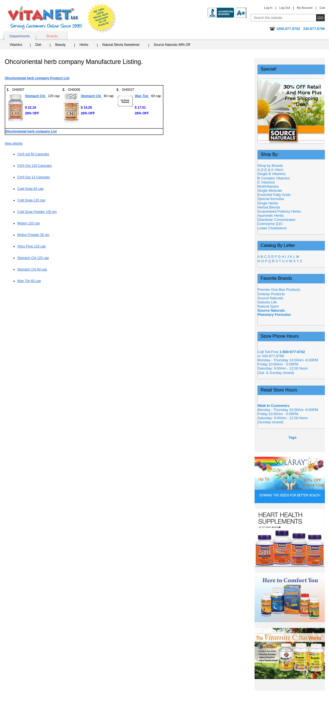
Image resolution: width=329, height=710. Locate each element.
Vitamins (16, 45)
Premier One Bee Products (279, 290)
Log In (268, 7)
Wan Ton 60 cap (29, 281)
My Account (305, 7)
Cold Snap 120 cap (31, 200)
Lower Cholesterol (272, 228)
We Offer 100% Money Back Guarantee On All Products (102, 18)
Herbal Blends (269, 207)
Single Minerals (270, 190)
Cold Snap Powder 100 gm (37, 212)
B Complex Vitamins (274, 178)
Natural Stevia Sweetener (121, 45)
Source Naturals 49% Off (172, 45)
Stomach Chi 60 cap (32, 269)
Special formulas (271, 199)
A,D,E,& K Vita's (270, 170)
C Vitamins (266, 182)
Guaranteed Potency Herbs (279, 211)
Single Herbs (268, 203)
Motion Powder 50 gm (33, 235)
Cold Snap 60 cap (30, 189)
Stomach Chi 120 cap (33, 258)
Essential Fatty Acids (274, 195)
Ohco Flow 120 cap (31, 246)
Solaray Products (271, 294)
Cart (322, 7)
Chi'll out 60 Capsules (33, 154)
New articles (14, 143)
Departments (19, 36)
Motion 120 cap (28, 223)
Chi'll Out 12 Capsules (33, 177)
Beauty (60, 45)
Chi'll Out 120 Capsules (34, 166)
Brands (52, 36)
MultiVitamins (268, 186)
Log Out (284, 7)
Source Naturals (270, 298)
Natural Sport (268, 306)
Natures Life (267, 302)
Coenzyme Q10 (270, 224)
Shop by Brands (272, 166)
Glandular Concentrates (276, 220)
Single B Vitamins (272, 174)
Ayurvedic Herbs (271, 215)
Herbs (84, 45)
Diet (38, 45)
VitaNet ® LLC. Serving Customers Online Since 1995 (45, 17)
